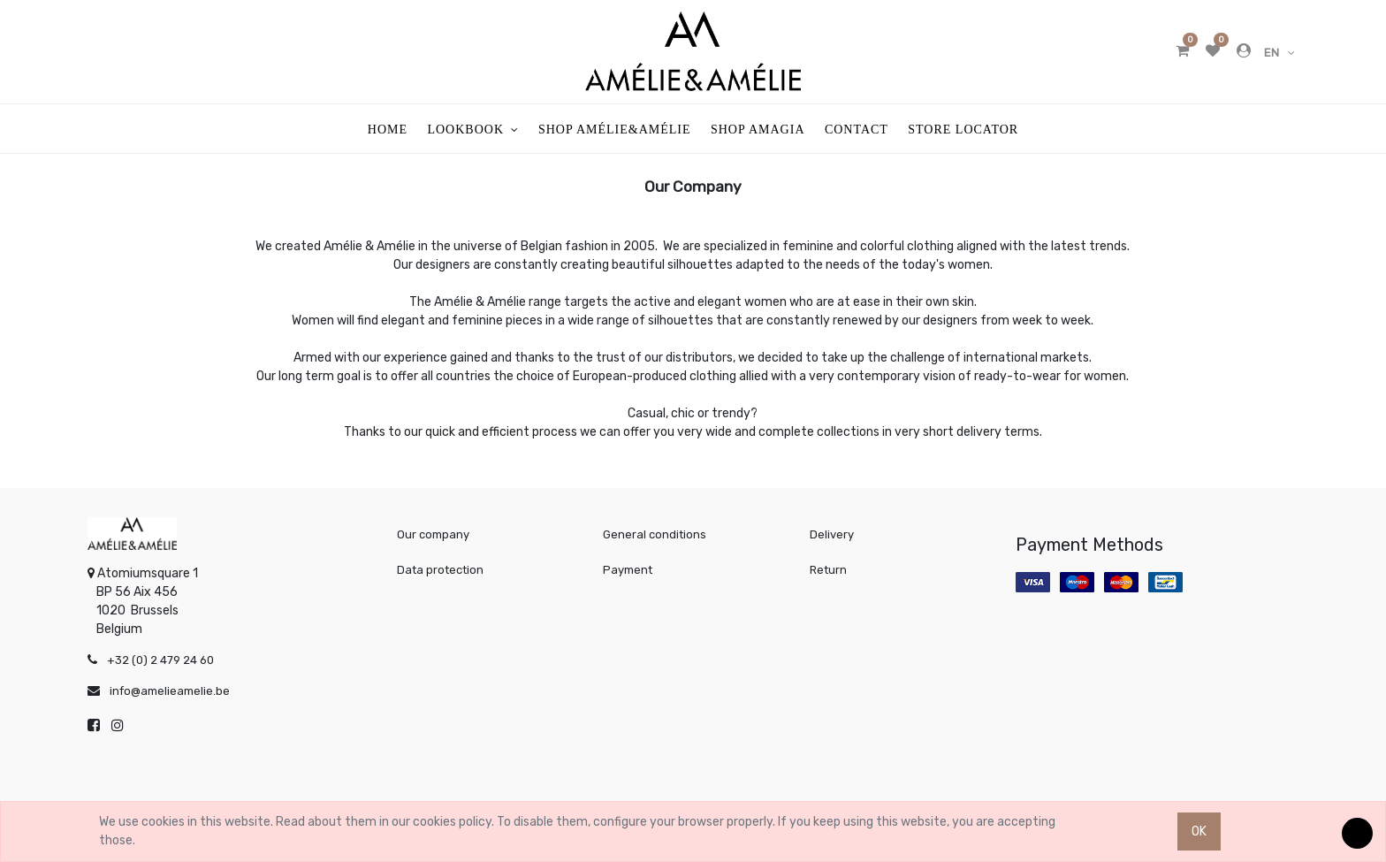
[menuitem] (388, 128)
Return (828, 569)
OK (1199, 831)
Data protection (440, 569)
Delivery (832, 534)
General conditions (654, 534)
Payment (627, 569)
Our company (433, 534)
